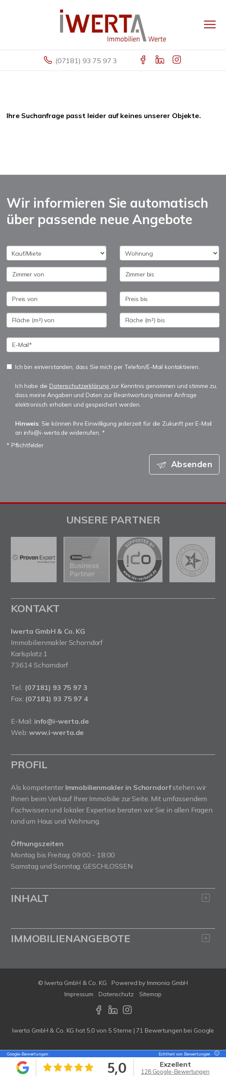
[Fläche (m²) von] (56, 320)
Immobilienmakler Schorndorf (57, 642)
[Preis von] (56, 299)
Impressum (78, 994)
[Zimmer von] (56, 274)
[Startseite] (113, 24)
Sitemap (150, 994)
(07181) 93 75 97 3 (86, 60)
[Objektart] (170, 253)
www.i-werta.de (56, 732)
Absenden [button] (191, 464)
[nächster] (205, 560)
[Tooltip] (216, 1054)
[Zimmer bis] (170, 274)
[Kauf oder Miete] (56, 253)
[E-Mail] (113, 344)
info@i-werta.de (61, 721)
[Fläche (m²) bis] (170, 320)
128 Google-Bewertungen (175, 1071)
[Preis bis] (170, 299)
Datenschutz (116, 994)
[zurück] (20, 560)
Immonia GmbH (167, 983)
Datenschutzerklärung (80, 385)
